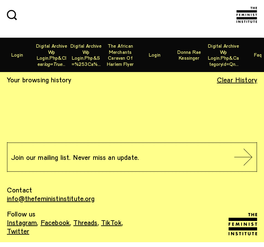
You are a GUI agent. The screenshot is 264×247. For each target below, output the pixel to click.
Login (17, 55)
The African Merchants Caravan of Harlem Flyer (120, 55)
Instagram (22, 222)
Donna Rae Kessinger (189, 55)
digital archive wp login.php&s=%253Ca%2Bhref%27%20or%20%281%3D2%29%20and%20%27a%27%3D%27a (85, 55)
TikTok (111, 222)
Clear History (237, 79)
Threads (85, 222)
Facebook (55, 222)
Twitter (18, 231)
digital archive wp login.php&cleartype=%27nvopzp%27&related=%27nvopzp (51, 55)
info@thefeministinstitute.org (51, 198)
